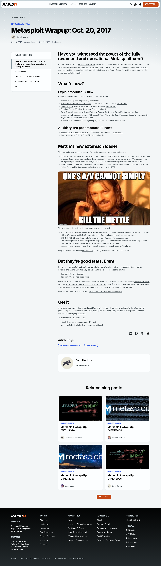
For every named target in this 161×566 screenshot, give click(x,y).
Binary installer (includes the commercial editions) (82, 325)
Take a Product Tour (20, 544)
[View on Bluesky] (148, 333)
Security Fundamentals (78, 540)
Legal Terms (24, 558)
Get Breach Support (19, 547)
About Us (44, 520)
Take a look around (89, 67)
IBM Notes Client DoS (70, 135)
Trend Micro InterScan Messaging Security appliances (122, 115)
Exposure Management (21, 528)
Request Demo (151, 4)
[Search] (131, 4)
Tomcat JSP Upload (69, 101)
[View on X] (141, 333)
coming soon (87, 250)
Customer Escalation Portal (108, 540)
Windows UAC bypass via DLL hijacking (77, 121)
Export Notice (46, 558)
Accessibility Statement (76, 558)
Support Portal (103, 524)
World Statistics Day (78, 270)
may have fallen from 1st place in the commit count (108, 267)
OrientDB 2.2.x (67, 106)
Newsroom (44, 528)
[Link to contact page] (135, 4)
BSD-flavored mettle (91, 235)
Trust (54, 558)
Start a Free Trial (18, 541)
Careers (43, 544)
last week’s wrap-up (86, 64)
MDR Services (17, 531)
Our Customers (46, 532)
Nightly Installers (78, 313)
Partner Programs (47, 536)
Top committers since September (75, 277)
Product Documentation (107, 528)
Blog (70, 520)
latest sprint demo (141, 281)
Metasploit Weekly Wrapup (71, 345)
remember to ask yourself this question (105, 291)
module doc (94, 101)
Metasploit (91, 345)
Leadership (44, 524)
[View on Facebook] (136, 333)
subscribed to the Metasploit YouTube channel (86, 284)
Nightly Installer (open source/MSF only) (78, 322)
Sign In (100, 520)
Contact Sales (17, 549)
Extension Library (104, 532)
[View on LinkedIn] (130, 333)
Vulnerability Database (77, 536)
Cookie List (62, 558)
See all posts (104, 497)
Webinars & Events (76, 528)
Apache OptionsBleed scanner (74, 132)
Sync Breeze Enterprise (71, 112)
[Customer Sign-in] (140, 4)
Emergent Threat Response (80, 524)
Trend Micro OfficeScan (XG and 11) (76, 103)
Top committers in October (72, 274)
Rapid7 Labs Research (77, 532)
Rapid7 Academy (104, 536)
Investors (44, 540)
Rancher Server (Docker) (72, 109)
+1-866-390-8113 (133, 520)
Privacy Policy (34, 558)
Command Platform (19, 526)
